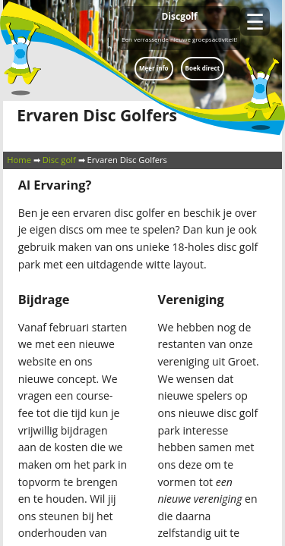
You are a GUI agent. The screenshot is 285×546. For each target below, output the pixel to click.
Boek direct (202, 68)
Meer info (153, 68)
